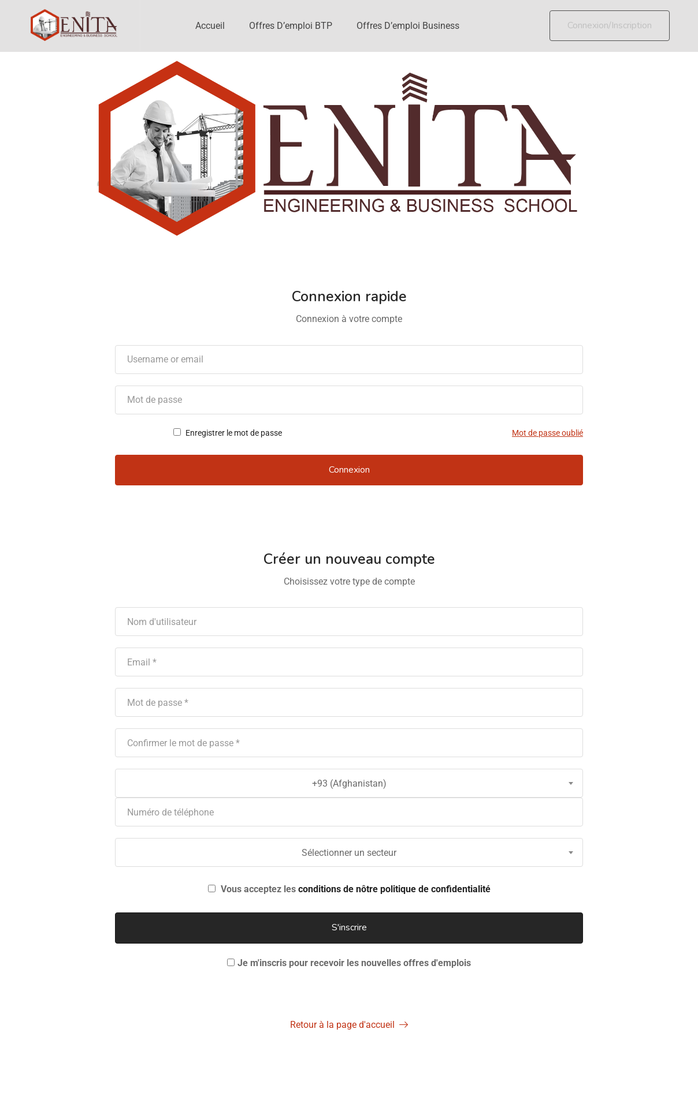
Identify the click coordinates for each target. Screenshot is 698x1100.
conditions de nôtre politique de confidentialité (394, 889)
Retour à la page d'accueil (349, 1024)
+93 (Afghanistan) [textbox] (349, 783)
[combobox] (349, 783)
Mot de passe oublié (547, 432)
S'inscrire (349, 927)
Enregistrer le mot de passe (227, 432)
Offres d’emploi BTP (290, 25)
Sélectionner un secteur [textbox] (349, 852)
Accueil (210, 25)
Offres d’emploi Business (408, 25)
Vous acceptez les (349, 889)
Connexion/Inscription (609, 25)
